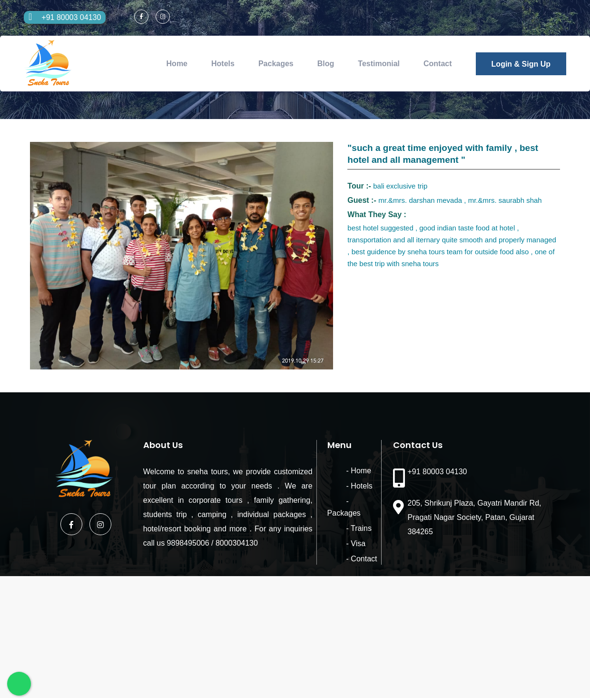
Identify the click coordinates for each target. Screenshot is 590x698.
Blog (325, 64)
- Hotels (340, 486)
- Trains (340, 516)
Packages (276, 64)
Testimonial (379, 64)
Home (177, 64)
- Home (339, 471)
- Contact (342, 547)
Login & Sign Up (521, 64)
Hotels (223, 64)
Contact (437, 64)
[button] (324, 150)
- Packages (346, 501)
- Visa (337, 532)
